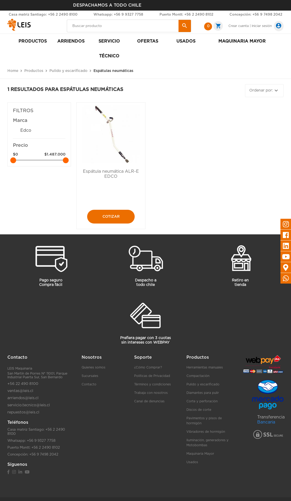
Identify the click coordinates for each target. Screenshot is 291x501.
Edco (25, 130)
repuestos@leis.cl (23, 412)
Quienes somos (93, 367)
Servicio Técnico (109, 48)
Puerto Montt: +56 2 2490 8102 (186, 14)
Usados (185, 41)
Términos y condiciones (152, 384)
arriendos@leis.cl (23, 398)
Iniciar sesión (262, 26)
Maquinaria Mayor (200, 453)
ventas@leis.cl (20, 391)
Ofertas (147, 41)
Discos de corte (198, 409)
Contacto (89, 384)
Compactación (197, 375)
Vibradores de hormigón (205, 431)
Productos (32, 41)
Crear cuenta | (239, 26)
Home (12, 71)
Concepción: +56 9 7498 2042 (255, 14)
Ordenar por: (264, 90)
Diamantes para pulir (202, 392)
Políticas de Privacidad (152, 375)
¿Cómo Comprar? (148, 367)
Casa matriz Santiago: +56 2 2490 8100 (43, 14)
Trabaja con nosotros (151, 392)
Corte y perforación (202, 401)
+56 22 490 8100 (22, 384)
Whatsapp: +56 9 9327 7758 (118, 14)
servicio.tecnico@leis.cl (28, 405)
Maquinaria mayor (242, 41)
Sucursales (90, 375)
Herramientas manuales (204, 367)
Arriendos (71, 41)
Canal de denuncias (149, 401)
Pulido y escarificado (202, 384)
